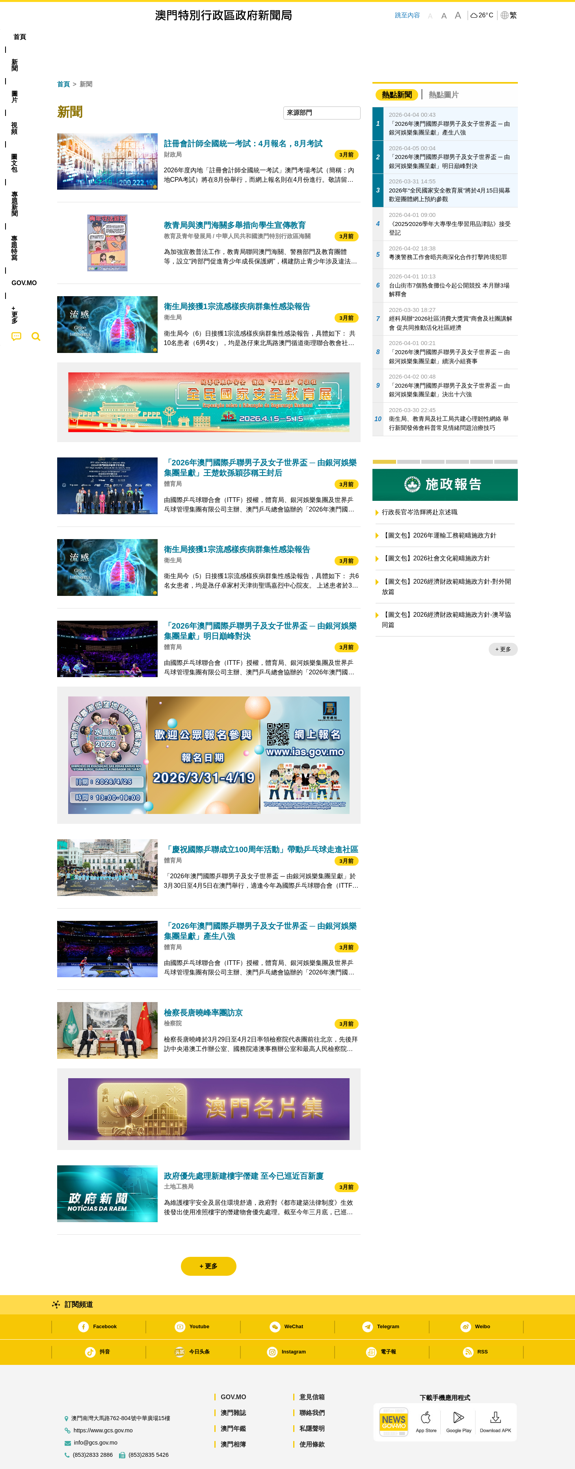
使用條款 (312, 1420)
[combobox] (322, 89)
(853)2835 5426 (148, 1431)
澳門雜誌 (233, 1388)
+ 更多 (503, 625)
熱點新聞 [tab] (397, 71)
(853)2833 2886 (93, 1431)
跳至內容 (407, 15)
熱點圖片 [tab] (444, 71)
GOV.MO (233, 1373)
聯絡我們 (312, 1388)
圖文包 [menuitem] (189, 37)
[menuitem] (99, 37)
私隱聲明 (312, 1404)
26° (485, 15)
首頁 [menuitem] (70, 37)
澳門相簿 (233, 1420)
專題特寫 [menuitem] (266, 37)
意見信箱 (312, 1373)
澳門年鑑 (233, 1404)
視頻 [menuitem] (158, 37)
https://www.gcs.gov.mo (103, 1406)
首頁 (63, 60)
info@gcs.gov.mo (95, 1419)
